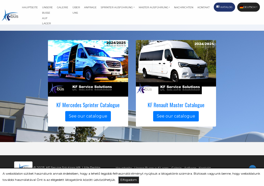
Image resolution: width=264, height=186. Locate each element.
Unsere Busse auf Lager (47, 15)
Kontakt (203, 7)
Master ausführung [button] (153, 7)
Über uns (76, 10)
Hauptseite (30, 7)
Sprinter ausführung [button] (117, 7)
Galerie (62, 7)
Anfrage (90, 7)
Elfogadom (128, 180)
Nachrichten (183, 7)
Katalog (224, 7)
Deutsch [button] (247, 7)
